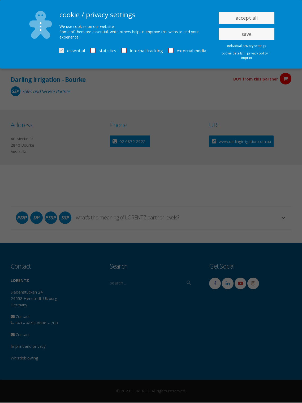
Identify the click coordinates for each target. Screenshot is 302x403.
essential (72, 51)
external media (187, 51)
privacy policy (258, 53)
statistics (103, 51)
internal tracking (142, 51)
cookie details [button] (232, 53)
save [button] (246, 34)
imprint (246, 58)
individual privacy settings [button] (246, 46)
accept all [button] (247, 18)
